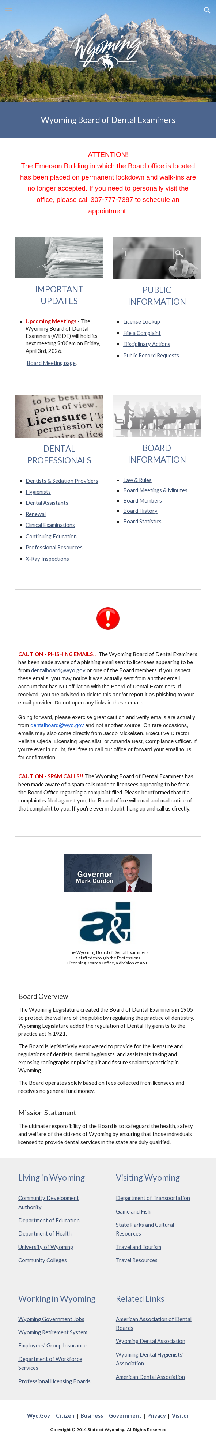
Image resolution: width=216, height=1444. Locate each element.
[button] (9, 10)
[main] (108, 120)
